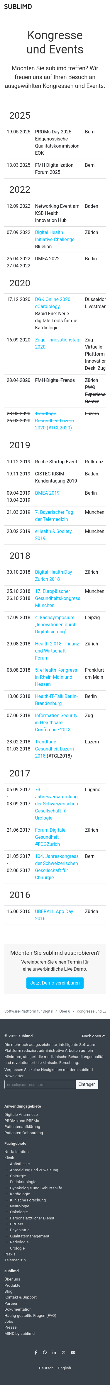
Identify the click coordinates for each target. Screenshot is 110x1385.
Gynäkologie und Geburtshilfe (36, 1187)
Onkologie (19, 1211)
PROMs (16, 1224)
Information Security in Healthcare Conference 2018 (56, 722)
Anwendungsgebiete (22, 1106)
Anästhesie (20, 1163)
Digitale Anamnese (21, 1114)
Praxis (9, 1254)
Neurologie (19, 1206)
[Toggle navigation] (102, 6)
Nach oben (94, 1036)
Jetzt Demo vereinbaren (55, 983)
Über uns (66, 1011)
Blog (8, 1291)
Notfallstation (16, 1151)
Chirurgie (18, 1175)
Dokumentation (18, 1309)
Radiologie (19, 1242)
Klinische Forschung (28, 1200)
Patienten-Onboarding (23, 1132)
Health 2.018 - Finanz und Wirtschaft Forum (57, 651)
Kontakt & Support (20, 1297)
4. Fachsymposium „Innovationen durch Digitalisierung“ (56, 625)
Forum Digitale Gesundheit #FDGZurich (50, 837)
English (64, 1368)
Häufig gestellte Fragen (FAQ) (30, 1315)
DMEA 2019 (47, 493)
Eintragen (87, 1084)
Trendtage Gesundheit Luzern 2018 (54, 749)
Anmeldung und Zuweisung (34, 1169)
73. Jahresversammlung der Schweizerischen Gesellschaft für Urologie (56, 804)
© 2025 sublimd (18, 1036)
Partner (11, 1303)
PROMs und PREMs (21, 1120)
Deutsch (46, 1368)
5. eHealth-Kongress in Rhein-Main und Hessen (56, 677)
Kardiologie (20, 1193)
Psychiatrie (20, 1229)
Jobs (8, 1321)
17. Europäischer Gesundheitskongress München (57, 598)
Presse (10, 1327)
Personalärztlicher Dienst (32, 1218)
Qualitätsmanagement (29, 1236)
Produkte (12, 1285)
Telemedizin (15, 1260)
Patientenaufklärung (22, 1126)
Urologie (17, 1248)
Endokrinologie (23, 1181)
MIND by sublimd (19, 1333)
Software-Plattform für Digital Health (34, 1011)
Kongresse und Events (55, 42)
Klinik (9, 1157)
